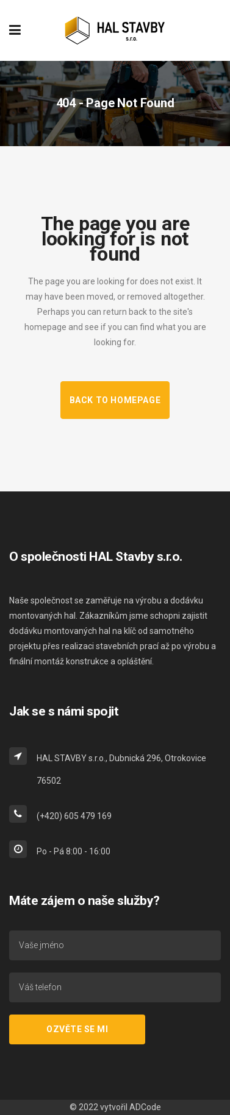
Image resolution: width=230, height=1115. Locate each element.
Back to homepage (115, 400)
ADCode (145, 1107)
